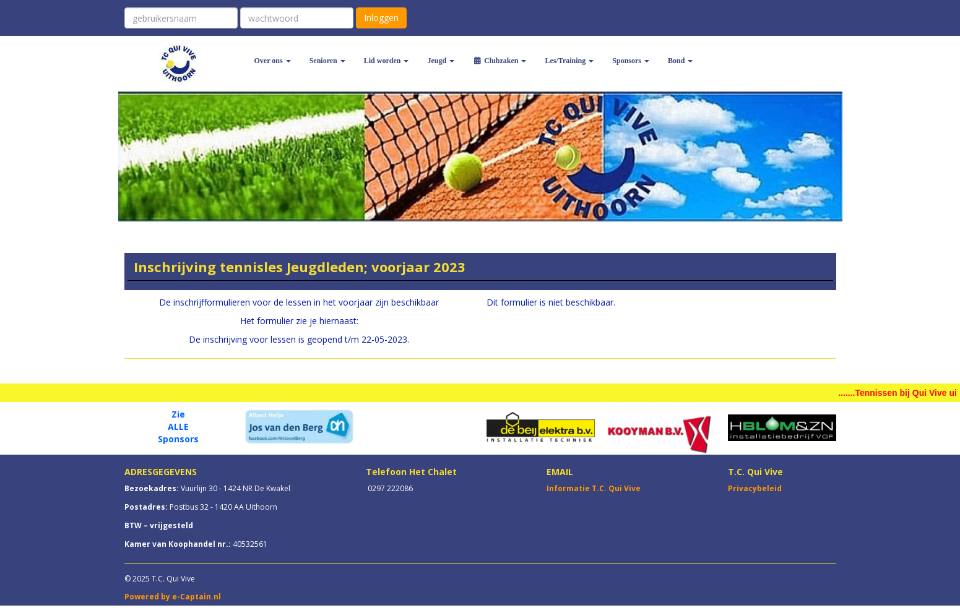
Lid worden (386, 60)
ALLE (178, 426)
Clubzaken (499, 60)
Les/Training (569, 60)
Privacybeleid (755, 488)
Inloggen (381, 18)
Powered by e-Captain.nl (172, 596)
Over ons (272, 60)
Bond (680, 60)
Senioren (327, 60)
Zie (178, 414)
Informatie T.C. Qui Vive (594, 488)
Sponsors (630, 60)
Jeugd (440, 60)
